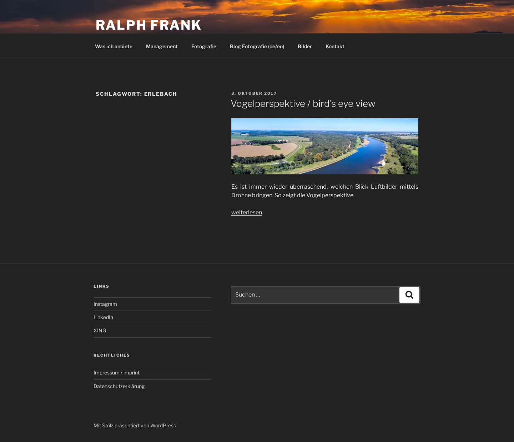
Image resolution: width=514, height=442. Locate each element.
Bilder (305, 46)
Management (162, 46)
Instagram (105, 304)
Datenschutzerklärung (119, 386)
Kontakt (335, 46)
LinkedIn (103, 317)
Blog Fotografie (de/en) (257, 46)
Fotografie (203, 46)
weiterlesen (246, 212)
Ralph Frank (149, 25)
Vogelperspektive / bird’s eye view (303, 103)
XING (100, 330)
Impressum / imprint (117, 372)
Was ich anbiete (113, 46)
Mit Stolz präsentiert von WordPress (135, 425)
